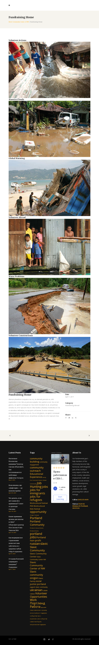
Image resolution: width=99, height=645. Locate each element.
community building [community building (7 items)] (36, 460)
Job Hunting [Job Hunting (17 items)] (36, 485)
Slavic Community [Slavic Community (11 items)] (37, 548)
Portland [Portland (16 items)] (36, 518)
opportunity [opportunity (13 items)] (38, 512)
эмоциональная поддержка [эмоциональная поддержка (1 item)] (38, 624)
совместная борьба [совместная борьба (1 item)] (35, 621)
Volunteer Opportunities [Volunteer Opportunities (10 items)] (38, 594)
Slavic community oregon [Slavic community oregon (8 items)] (36, 575)
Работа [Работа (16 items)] (35, 606)
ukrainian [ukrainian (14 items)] (36, 590)
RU (62, 490)
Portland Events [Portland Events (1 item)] (34, 531)
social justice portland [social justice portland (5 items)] (38, 583)
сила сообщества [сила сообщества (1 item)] (42, 619)
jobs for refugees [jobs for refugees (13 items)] (36, 498)
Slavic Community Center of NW (19, 22)
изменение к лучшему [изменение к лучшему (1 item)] (40, 610)
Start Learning (60, 498)
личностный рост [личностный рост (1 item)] (35, 613)
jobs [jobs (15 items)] (45, 487)
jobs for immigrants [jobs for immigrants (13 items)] (37, 491)
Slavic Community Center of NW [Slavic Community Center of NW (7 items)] (37, 565)
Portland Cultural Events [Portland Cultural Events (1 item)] (36, 528)
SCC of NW (12, 639)
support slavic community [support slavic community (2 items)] (39, 587)
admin (63, 487)
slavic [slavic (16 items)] (44, 543)
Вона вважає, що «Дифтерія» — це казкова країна (15, 488)
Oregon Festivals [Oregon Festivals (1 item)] (34, 515)
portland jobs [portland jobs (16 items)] (36, 535)
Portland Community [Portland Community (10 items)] (37, 523)
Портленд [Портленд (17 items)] (37, 603)
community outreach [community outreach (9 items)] (37, 469)
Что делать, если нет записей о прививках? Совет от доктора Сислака (16, 503)
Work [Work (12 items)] (33, 600)
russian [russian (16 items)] (35, 543)
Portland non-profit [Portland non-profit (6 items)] (38, 539)
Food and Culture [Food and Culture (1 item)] (37, 480)
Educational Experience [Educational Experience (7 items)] (36, 475)
